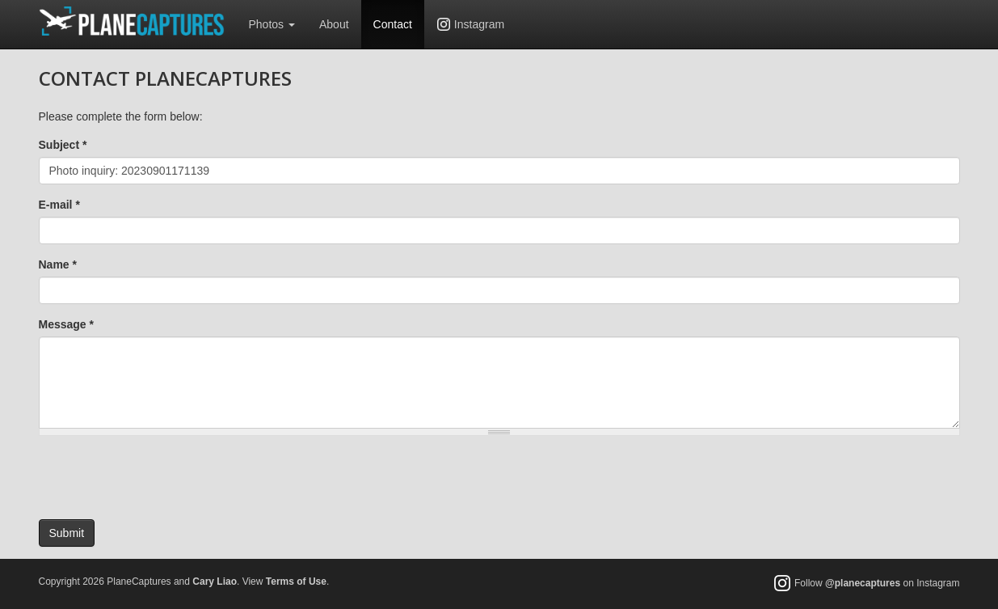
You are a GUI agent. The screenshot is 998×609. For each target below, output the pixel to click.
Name (58, 264)
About (334, 24)
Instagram (479, 24)
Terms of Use (296, 581)
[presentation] (161, 479)
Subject (63, 144)
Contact (392, 24)
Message (67, 324)
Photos (272, 24)
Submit (67, 533)
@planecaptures (862, 584)
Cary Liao (214, 581)
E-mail (59, 204)
